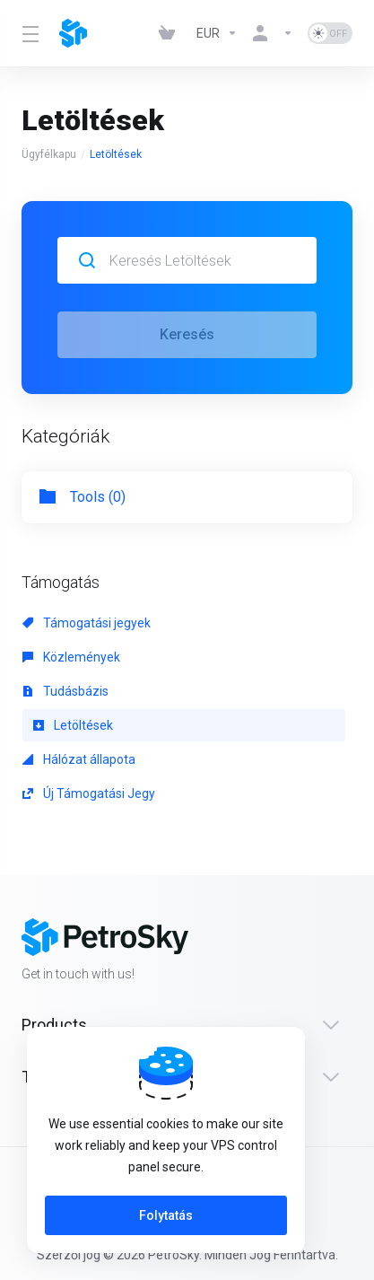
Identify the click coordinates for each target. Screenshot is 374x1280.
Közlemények (71, 657)
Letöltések (73, 725)
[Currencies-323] (217, 33)
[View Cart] (170, 33)
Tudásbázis (65, 691)
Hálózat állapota (78, 759)
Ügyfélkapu (49, 154)
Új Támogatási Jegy (88, 793)
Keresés (187, 334)
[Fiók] (272, 33)
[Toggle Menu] (29, 33)
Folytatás (166, 1215)
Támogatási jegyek (86, 623)
